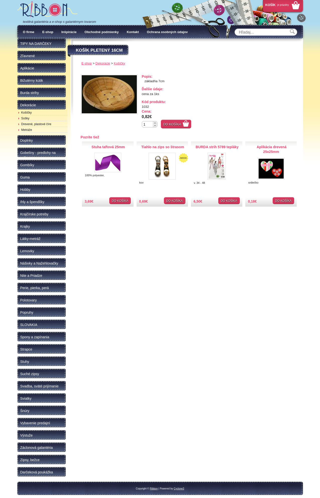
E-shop (47, 32)
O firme (28, 32)
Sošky (25, 118)
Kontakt (133, 32)
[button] (155, 122)
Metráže (26, 130)
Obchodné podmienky (101, 32)
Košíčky (26, 112)
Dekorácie (102, 63)
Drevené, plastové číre (36, 124)
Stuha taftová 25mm (108, 147)
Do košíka (172, 124)
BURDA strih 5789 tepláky (217, 147)
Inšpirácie (69, 32)
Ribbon (154, 488)
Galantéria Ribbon (47, 9)
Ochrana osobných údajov (167, 32)
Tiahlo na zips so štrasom (162, 147)
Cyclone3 (179, 488)
